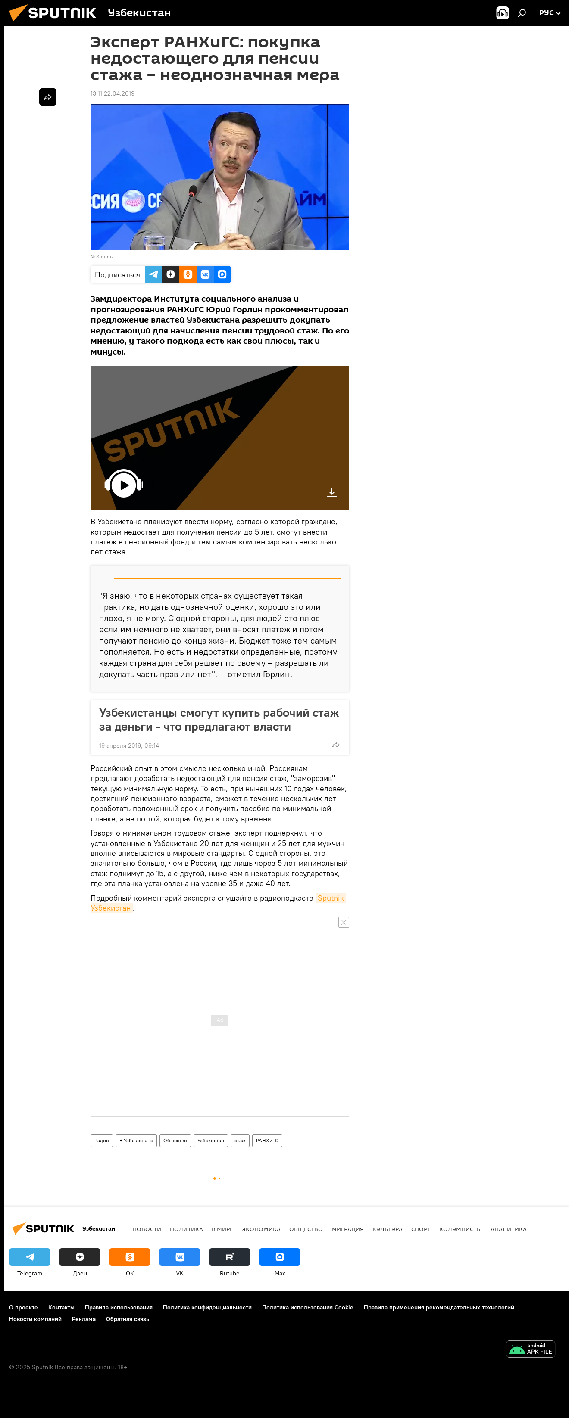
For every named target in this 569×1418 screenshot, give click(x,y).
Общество (175, 1140)
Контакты (61, 1307)
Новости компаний (35, 1319)
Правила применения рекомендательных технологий (439, 1307)
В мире (222, 1229)
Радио (101, 1140)
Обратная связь (127, 1319)
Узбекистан (210, 1140)
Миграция (347, 1229)
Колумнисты (460, 1229)
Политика (186, 1229)
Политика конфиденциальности (207, 1307)
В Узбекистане (136, 1140)
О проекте (23, 1307)
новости (146, 1229)
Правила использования (119, 1307)
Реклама (84, 1319)
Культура (387, 1229)
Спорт (421, 1229)
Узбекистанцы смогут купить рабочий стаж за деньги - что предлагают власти (219, 719)
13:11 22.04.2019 (112, 93)
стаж (240, 1140)
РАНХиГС (267, 1140)
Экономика (261, 1229)
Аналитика (509, 1229)
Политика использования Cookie (307, 1307)
